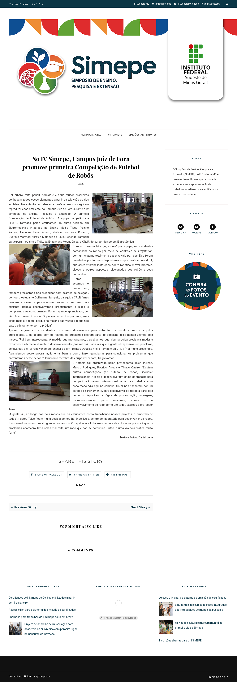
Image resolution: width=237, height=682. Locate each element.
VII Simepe (115, 134)
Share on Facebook (48, 474)
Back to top (218, 677)
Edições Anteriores (143, 134)
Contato (38, 3)
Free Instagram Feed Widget (118, 617)
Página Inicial (90, 134)
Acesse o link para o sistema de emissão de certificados (42, 609)
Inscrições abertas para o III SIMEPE (180, 640)
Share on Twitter (86, 474)
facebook (213, 229)
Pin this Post (120, 474)
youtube (196, 229)
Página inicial (18, 3)
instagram (180, 229)
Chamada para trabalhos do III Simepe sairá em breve (41, 617)
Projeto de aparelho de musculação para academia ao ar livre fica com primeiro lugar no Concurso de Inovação (50, 629)
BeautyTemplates (40, 676)
